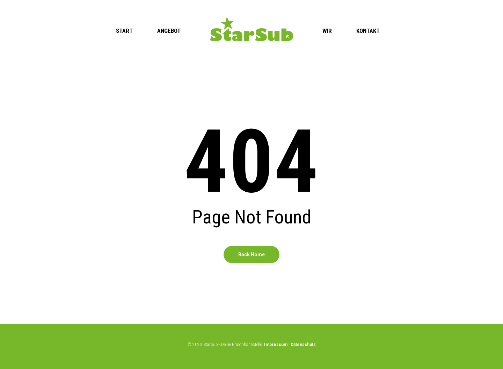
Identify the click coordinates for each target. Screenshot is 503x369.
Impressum (275, 344)
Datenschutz (303, 344)
